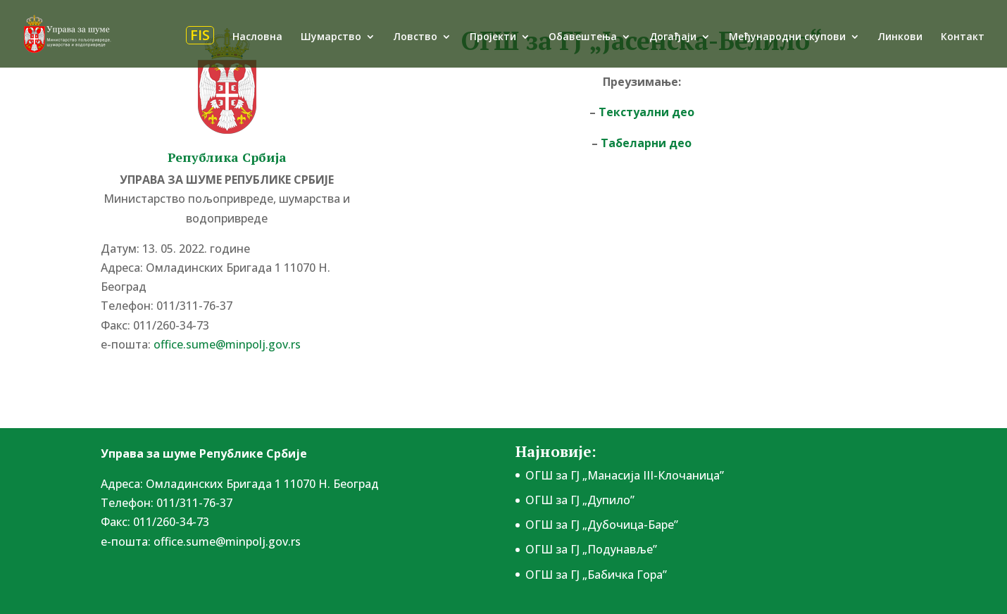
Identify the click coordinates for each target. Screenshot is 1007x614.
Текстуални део (646, 112)
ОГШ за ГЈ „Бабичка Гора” (596, 574)
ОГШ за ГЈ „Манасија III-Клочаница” (624, 475)
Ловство (415, 37)
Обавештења (583, 37)
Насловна (257, 37)
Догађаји (672, 37)
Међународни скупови (787, 37)
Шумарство (331, 37)
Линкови (900, 37)
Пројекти (493, 37)
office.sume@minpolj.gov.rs (227, 344)
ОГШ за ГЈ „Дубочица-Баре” (601, 524)
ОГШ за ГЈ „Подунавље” (591, 549)
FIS (200, 35)
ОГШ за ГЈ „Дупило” (579, 500)
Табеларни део (646, 143)
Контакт (962, 37)
